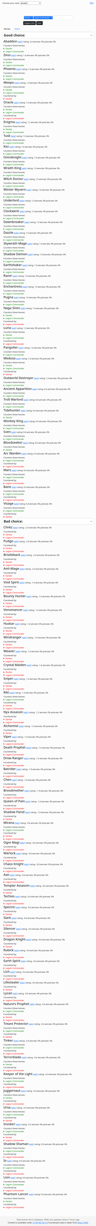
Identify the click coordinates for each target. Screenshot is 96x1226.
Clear (39, 23)
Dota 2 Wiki (83, 1222)
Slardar (9, 48)
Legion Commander (15, 51)
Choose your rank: (10, 3)
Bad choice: (13, 521)
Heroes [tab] (7, 29)
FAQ (92, 3)
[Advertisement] (48, 9)
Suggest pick (29, 23)
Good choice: (14, 35)
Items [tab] (17, 29)
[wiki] (20, 41)
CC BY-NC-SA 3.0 (40, 1222)
